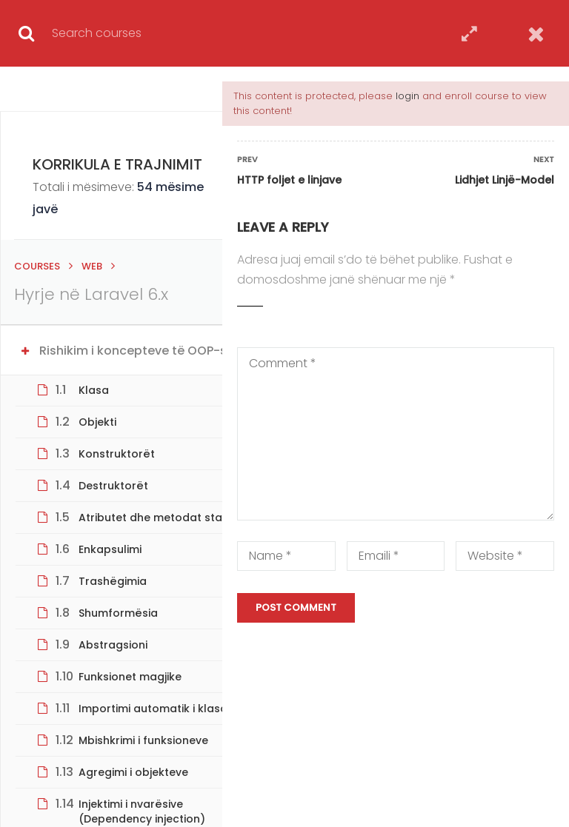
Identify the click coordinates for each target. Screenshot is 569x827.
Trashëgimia (113, 581)
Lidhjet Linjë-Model (504, 180)
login (407, 96)
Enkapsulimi (110, 549)
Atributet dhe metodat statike (160, 517)
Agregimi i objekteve (133, 772)
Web (91, 266)
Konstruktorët (117, 453)
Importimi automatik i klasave (159, 708)
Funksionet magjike (130, 676)
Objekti (97, 422)
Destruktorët (113, 485)
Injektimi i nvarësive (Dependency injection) (142, 811)
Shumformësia (118, 613)
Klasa (94, 390)
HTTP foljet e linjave (289, 180)
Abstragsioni (113, 644)
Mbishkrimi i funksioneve (143, 740)
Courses (37, 266)
